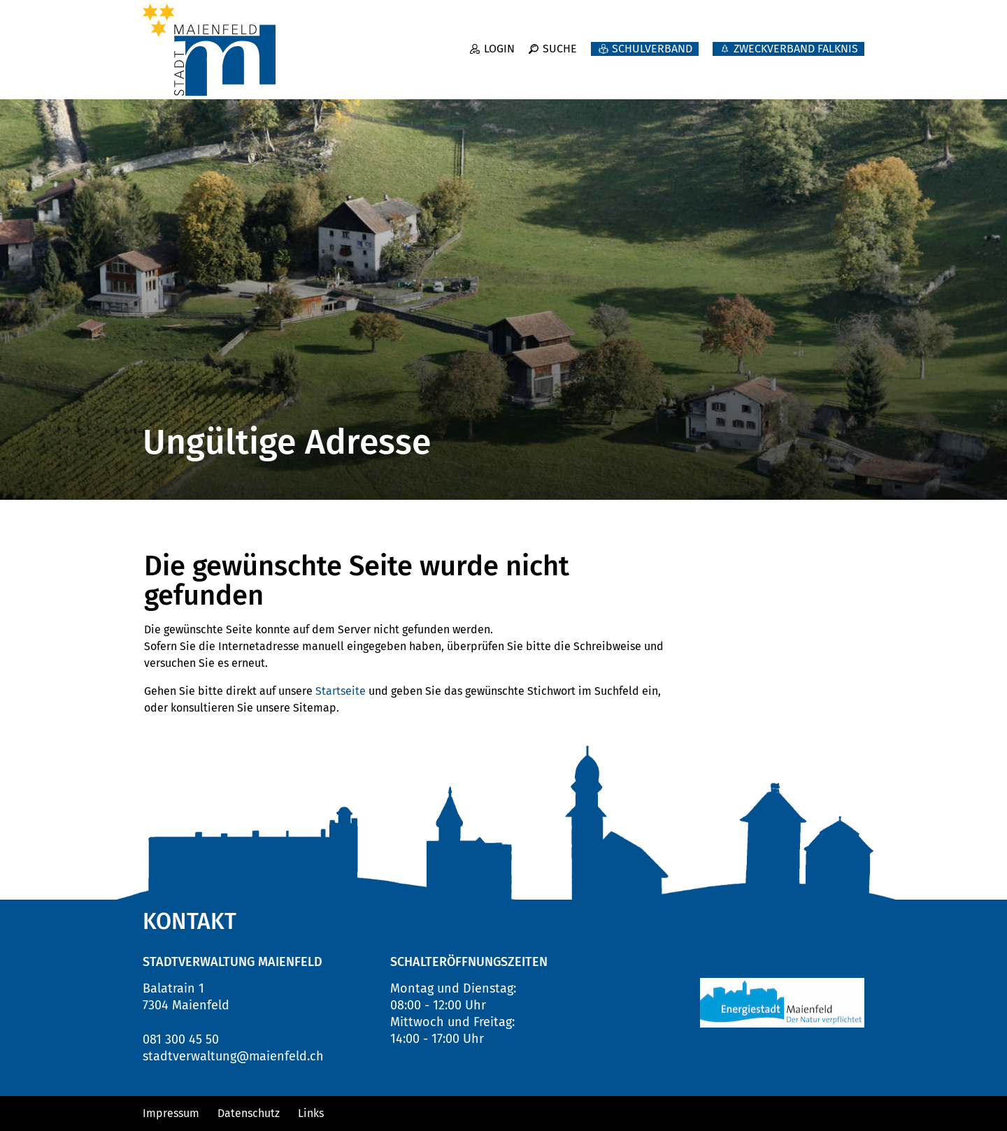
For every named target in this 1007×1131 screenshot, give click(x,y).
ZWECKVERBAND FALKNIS (796, 40)
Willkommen (451, 70)
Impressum (171, 1113)
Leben (844, 70)
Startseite (340, 691)
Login (499, 40)
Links (311, 1113)
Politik (661, 70)
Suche (560, 40)
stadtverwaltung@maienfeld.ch (233, 1056)
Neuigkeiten (565, 70)
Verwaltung (753, 70)
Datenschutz (248, 1113)
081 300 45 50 (181, 1039)
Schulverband (652, 40)
